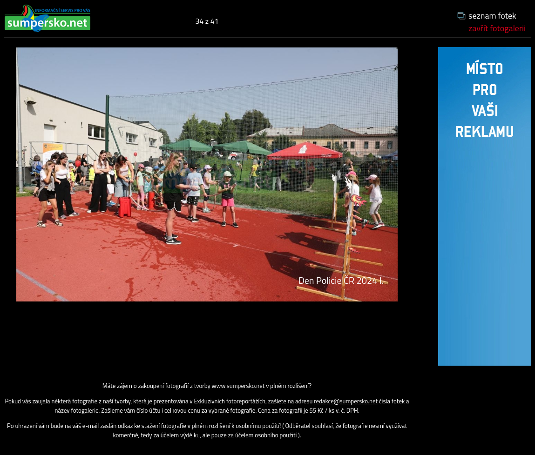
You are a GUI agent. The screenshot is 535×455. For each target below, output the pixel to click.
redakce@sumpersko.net (346, 401)
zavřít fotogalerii (497, 28)
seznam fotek (492, 15)
